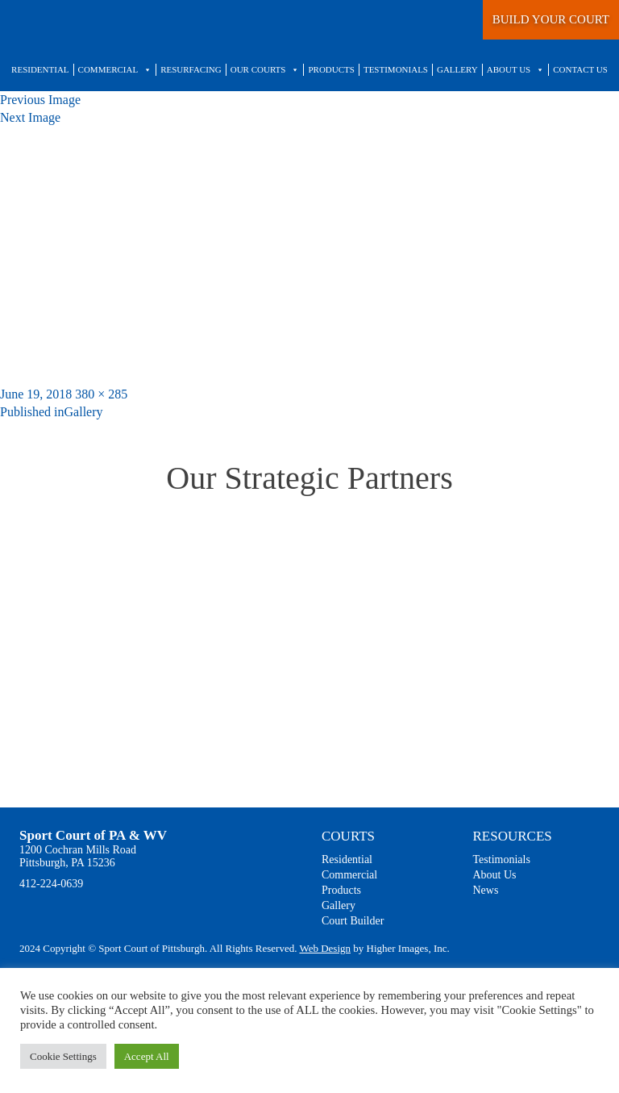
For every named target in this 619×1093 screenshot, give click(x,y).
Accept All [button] (146, 1056)
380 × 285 (101, 394)
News (486, 890)
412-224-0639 (51, 884)
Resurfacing (191, 69)
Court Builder (353, 921)
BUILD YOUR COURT (550, 19)
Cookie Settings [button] (63, 1056)
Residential (40, 69)
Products (331, 69)
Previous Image (40, 99)
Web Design (325, 948)
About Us (516, 70)
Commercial (115, 70)
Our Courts (265, 70)
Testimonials (396, 69)
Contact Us (580, 69)
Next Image (30, 117)
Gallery (457, 69)
